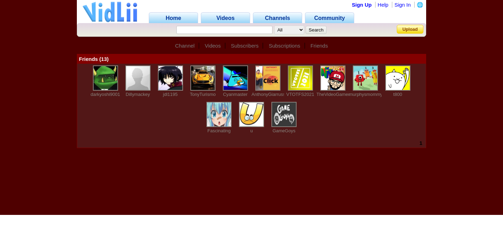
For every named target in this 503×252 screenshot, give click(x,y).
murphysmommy (365, 94)
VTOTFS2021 (300, 94)
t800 (397, 94)
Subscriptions (284, 46)
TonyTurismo (203, 94)
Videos (213, 46)
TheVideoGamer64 (335, 94)
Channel (185, 46)
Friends (319, 46)
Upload (410, 29)
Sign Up (362, 5)
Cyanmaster (235, 94)
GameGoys (284, 130)
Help (383, 5)
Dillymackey (138, 94)
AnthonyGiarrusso (270, 94)
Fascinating (219, 130)
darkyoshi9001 (105, 94)
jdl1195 (170, 94)
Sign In (402, 5)
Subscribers (244, 46)
